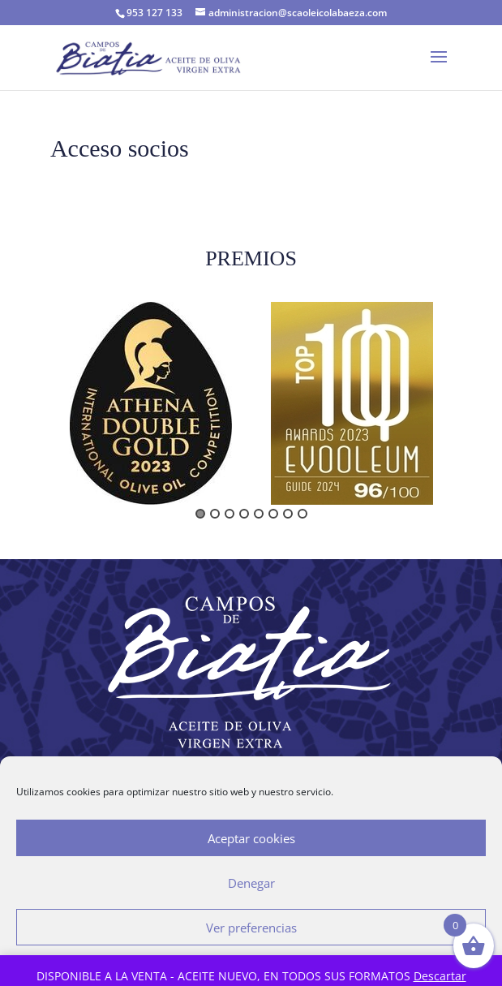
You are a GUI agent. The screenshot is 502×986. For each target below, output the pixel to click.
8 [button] (302, 514)
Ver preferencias (251, 927)
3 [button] (229, 514)
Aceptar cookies (251, 838)
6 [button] (273, 514)
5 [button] (259, 514)
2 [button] (215, 514)
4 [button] (244, 514)
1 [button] (200, 514)
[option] (150, 403)
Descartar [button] (440, 976)
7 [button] (288, 514)
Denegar (251, 883)
